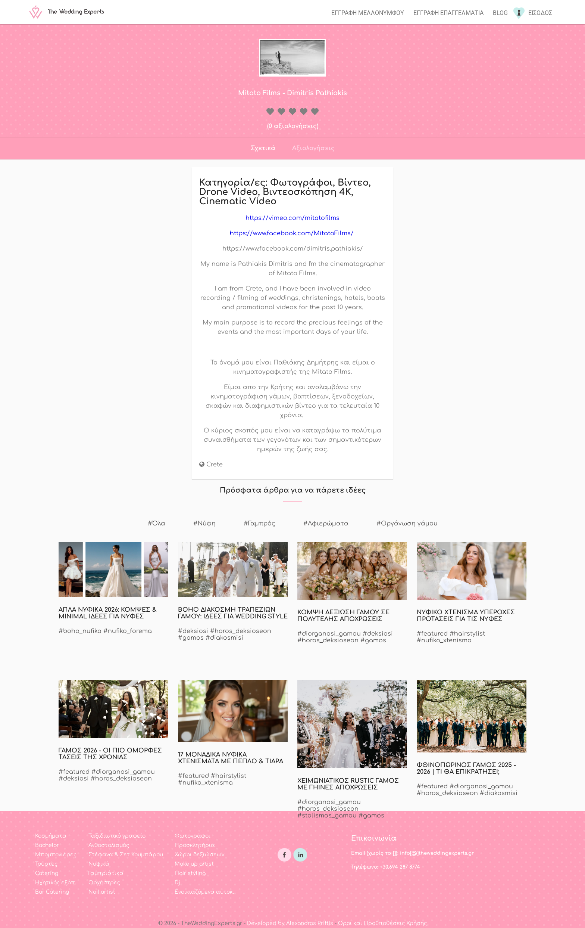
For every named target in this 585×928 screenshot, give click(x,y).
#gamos (191, 637)
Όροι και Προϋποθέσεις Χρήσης (382, 923)
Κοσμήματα (50, 836)
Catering (46, 873)
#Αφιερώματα (325, 523)
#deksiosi (193, 631)
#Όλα (156, 523)
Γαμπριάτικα (105, 873)
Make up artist (194, 864)
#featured (432, 633)
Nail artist (101, 892)
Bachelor (47, 845)
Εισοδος (540, 12)
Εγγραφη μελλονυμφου (367, 12)
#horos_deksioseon (240, 631)
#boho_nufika (80, 631)
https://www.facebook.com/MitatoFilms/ (293, 233)
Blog (500, 12)
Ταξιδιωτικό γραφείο (117, 836)
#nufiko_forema (127, 631)
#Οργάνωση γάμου (407, 523)
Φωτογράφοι (192, 836)
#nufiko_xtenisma (444, 640)
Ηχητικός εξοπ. (55, 882)
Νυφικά (98, 864)
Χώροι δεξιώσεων (199, 854)
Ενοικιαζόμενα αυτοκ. (204, 892)
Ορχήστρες (104, 882)
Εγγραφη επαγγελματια (448, 12)
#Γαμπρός (259, 523)
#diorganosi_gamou (329, 633)
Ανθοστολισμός (108, 845)
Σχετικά (263, 148)
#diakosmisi (224, 637)
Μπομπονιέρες (55, 854)
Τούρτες (46, 864)
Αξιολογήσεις (313, 148)
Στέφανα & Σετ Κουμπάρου (125, 854)
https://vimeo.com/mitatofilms (292, 218)
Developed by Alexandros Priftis (290, 923)
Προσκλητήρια (195, 845)
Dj (177, 882)
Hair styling (190, 873)
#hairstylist (467, 633)
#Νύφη (204, 523)
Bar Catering (52, 892)
